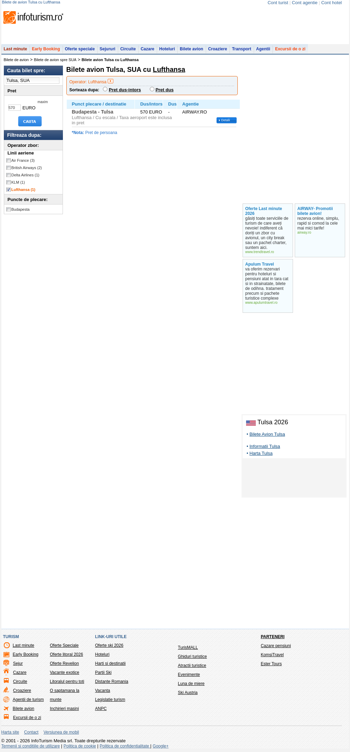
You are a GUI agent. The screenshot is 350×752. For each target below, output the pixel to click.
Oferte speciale (80, 49)
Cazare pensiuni (276, 645)
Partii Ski (103, 672)
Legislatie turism (110, 699)
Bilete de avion (16, 60)
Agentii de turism (28, 699)
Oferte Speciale (64, 645)
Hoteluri (167, 49)
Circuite (128, 49)
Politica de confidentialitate (125, 746)
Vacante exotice (65, 672)
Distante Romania (111, 681)
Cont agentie (305, 2)
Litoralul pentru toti (67, 681)
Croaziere (217, 49)
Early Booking (46, 49)
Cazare (147, 49)
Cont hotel (331, 2)
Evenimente (189, 674)
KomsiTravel (272, 654)
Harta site (10, 732)
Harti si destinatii (110, 663)
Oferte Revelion (64, 663)
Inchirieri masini (64, 708)
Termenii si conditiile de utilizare (30, 746)
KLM (18, 182)
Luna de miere (191, 683)
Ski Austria (188, 692)
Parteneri (272, 636)
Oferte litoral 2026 (66, 654)
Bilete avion (191, 49)
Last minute (15, 49)
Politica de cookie (80, 746)
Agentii (263, 49)
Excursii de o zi (290, 49)
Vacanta (102, 690)
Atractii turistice (192, 665)
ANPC (101, 708)
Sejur (18, 663)
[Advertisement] (294, 479)
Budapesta (20, 209)
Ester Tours (271, 663)
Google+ (161, 746)
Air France (23, 160)
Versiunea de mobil (61, 732)
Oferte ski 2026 (109, 645)
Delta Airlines (25, 175)
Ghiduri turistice (192, 656)
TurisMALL (188, 647)
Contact (31, 732)
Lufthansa (23, 189)
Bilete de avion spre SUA (55, 60)
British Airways (26, 168)
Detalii (225, 120)
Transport (241, 49)
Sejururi (107, 49)
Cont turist (278, 2)
